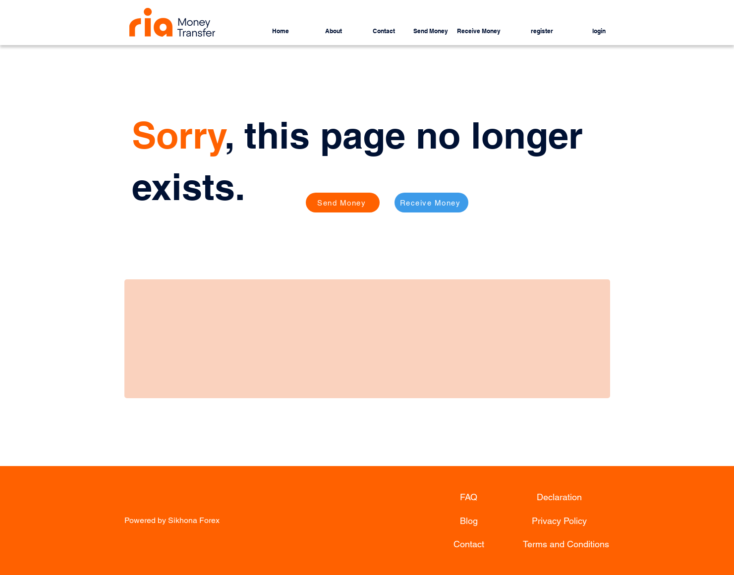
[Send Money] (343, 202)
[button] (372, 26)
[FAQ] (469, 497)
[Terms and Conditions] (566, 544)
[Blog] (469, 520)
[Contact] (469, 544)
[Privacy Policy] (559, 520)
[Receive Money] (431, 202)
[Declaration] (559, 497)
